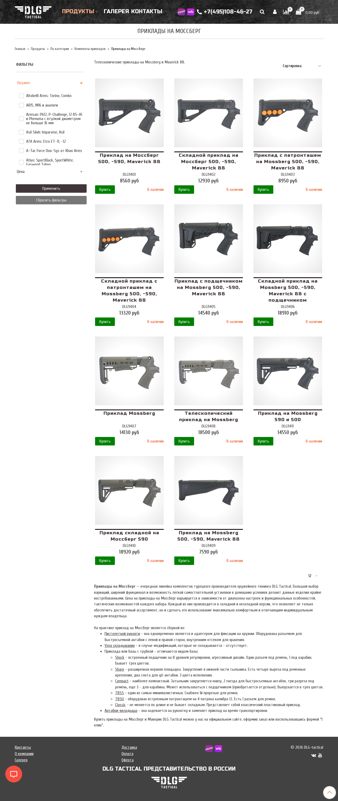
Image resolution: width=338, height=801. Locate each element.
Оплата (127, 753)
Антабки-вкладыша (121, 710)
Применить (51, 188)
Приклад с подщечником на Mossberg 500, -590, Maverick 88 (209, 287)
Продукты (78, 11)
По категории (59, 49)
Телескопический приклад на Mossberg (208, 416)
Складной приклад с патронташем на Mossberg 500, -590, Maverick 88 (129, 290)
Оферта (127, 760)
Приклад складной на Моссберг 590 (129, 536)
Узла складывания (120, 645)
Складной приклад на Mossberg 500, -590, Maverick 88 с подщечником (288, 290)
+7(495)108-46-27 (224, 12)
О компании (24, 753)
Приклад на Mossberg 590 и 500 (288, 416)
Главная (20, 49)
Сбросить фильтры (51, 200)
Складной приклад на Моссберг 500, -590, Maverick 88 (208, 162)
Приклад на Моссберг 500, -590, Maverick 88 (129, 158)
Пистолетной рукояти (122, 633)
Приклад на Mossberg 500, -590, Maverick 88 (208, 536)
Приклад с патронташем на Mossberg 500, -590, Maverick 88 (287, 162)
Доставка (129, 747)
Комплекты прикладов (90, 49)
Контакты (146, 11)
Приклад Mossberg (129, 413)
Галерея (116, 11)
